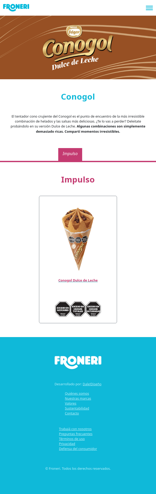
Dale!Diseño (92, 384)
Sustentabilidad (77, 408)
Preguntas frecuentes (76, 433)
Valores (70, 403)
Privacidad (67, 443)
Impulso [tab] (70, 153)
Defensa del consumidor (78, 448)
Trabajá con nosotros (75, 428)
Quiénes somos (77, 393)
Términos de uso (72, 438)
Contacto (72, 413)
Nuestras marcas (78, 398)
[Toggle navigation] (149, 7)
